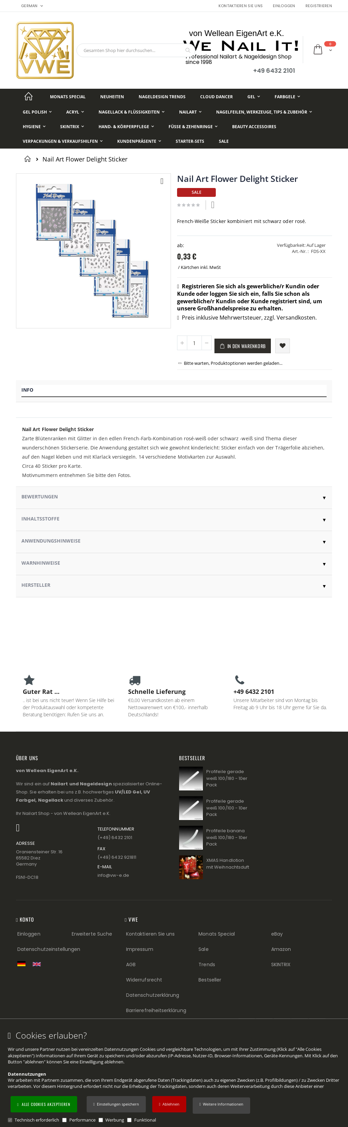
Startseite (28, 159)
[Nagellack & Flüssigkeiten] (131, 112)
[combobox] (135, 50)
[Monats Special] (67, 96)
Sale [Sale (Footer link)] (203, 949)
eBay (277, 933)
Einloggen (284, 5)
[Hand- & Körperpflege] (126, 126)
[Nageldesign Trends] (162, 96)
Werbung (114, 1120)
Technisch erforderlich (37, 1120)
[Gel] (254, 96)
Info (27, 390)
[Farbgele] (287, 96)
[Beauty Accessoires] (254, 126)
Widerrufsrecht (144, 979)
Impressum (139, 949)
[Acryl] (75, 112)
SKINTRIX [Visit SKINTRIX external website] (281, 964)
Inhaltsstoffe (40, 518)
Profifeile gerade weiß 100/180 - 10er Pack (226, 778)
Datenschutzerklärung (152, 995)
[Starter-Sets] (190, 141)
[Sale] (224, 141)
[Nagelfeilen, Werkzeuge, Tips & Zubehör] (264, 112)
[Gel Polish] (37, 112)
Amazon (281, 949)
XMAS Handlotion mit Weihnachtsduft (227, 863)
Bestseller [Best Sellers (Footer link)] (209, 979)
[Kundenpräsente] (139, 141)
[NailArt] (190, 112)
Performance (82, 1120)
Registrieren (319, 5)
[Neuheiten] (112, 96)
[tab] (174, 391)
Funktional (145, 1120)
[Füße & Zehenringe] (193, 126)
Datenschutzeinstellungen (49, 949)
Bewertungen (39, 496)
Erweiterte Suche (92, 933)
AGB (131, 964)
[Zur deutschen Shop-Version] (23, 963)
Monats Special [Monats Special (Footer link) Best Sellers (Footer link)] (216, 933)
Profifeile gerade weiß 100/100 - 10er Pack (226, 808)
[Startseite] (28, 97)
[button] (221, 1105)
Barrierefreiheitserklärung (156, 1010)
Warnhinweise (40, 563)
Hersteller (35, 585)
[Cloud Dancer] (216, 96)
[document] (175, 1077)
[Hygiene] (34, 126)
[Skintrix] (72, 126)
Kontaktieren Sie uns (241, 5)
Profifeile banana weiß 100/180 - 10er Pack (226, 837)
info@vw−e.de (113, 875)
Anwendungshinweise (51, 540)
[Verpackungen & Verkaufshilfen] (62, 141)
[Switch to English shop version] (38, 964)
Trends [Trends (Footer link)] (206, 964)
